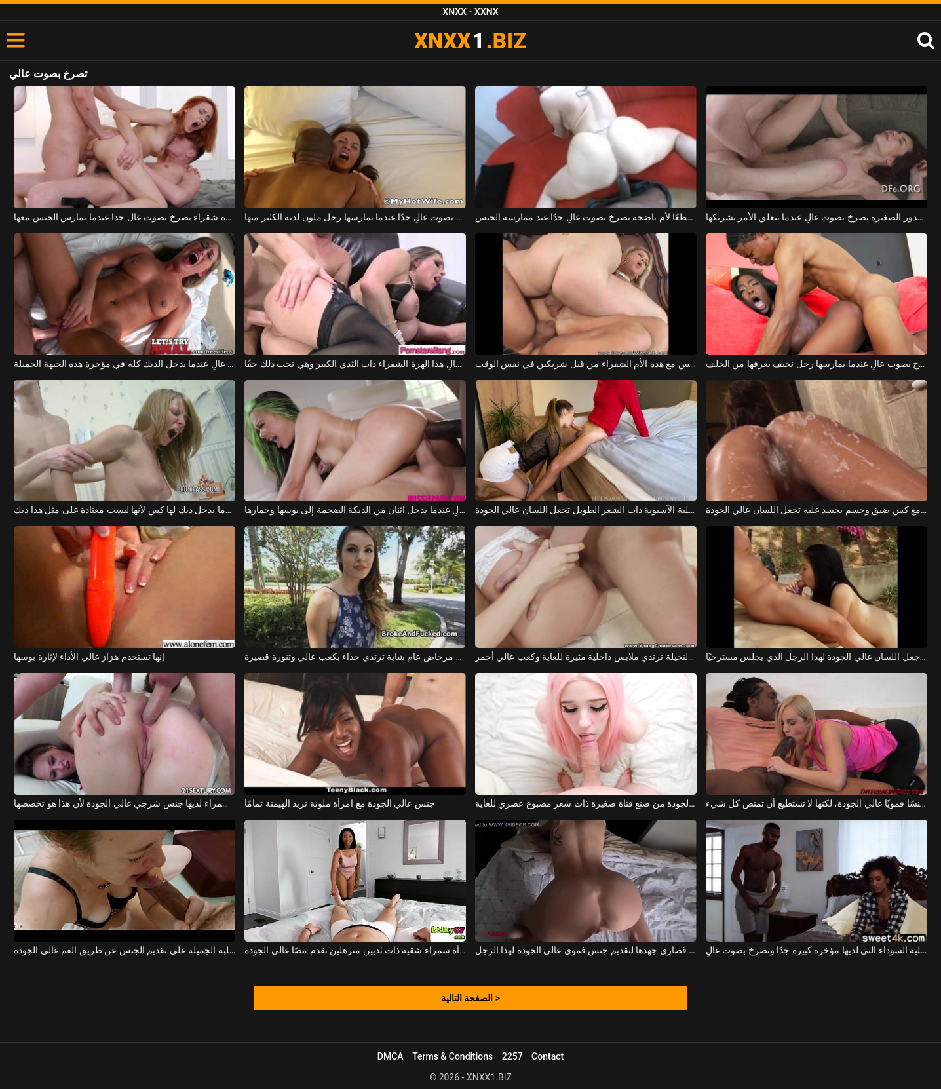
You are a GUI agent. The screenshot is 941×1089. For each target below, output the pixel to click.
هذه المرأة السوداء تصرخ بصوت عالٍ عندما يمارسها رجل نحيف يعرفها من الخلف (816, 363)
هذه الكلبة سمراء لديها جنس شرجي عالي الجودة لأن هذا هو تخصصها (124, 803)
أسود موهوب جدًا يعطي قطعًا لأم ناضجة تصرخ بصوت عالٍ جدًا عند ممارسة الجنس (586, 217)
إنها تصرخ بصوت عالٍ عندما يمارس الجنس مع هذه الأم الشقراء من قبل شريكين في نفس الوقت (586, 363)
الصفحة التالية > (470, 998)
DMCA (390, 1056)
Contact (547, 1056)
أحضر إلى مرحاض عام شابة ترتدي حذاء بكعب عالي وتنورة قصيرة (355, 656)
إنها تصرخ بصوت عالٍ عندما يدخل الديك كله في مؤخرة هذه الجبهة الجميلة (124, 363)
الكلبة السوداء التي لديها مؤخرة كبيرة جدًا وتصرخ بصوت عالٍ (816, 950)
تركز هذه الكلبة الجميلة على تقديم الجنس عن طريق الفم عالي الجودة (124, 950)
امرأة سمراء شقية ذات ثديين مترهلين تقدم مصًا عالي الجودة (355, 950)
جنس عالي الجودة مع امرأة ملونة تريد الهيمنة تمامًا (339, 803)
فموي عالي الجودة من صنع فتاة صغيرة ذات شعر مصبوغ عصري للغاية (586, 803)
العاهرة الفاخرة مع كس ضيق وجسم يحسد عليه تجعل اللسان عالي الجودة (816, 510)
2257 (512, 1056)
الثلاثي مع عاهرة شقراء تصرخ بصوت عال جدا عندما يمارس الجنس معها (124, 217)
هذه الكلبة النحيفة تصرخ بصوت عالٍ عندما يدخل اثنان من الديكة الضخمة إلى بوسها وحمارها (355, 510)
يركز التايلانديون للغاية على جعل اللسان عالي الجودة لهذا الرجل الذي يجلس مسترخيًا (816, 656)
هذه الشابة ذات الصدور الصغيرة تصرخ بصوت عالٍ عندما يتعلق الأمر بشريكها (816, 217)
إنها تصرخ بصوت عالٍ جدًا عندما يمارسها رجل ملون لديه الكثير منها (355, 217)
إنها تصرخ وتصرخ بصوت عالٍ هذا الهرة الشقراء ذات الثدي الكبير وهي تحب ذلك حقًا (355, 363)
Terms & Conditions (452, 1056)
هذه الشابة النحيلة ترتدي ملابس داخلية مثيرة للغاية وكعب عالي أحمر (586, 656)
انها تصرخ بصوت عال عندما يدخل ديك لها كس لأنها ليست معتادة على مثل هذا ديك (124, 510)
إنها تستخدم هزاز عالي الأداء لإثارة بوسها (89, 656)
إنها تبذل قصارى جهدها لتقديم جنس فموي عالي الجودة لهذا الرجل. (586, 950)
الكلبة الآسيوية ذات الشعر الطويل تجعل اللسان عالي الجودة (586, 510)
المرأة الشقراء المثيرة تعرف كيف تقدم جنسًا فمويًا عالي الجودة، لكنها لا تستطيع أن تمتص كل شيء (816, 803)
